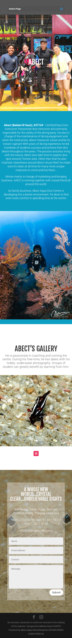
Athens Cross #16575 (49, 626)
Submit (56, 592)
